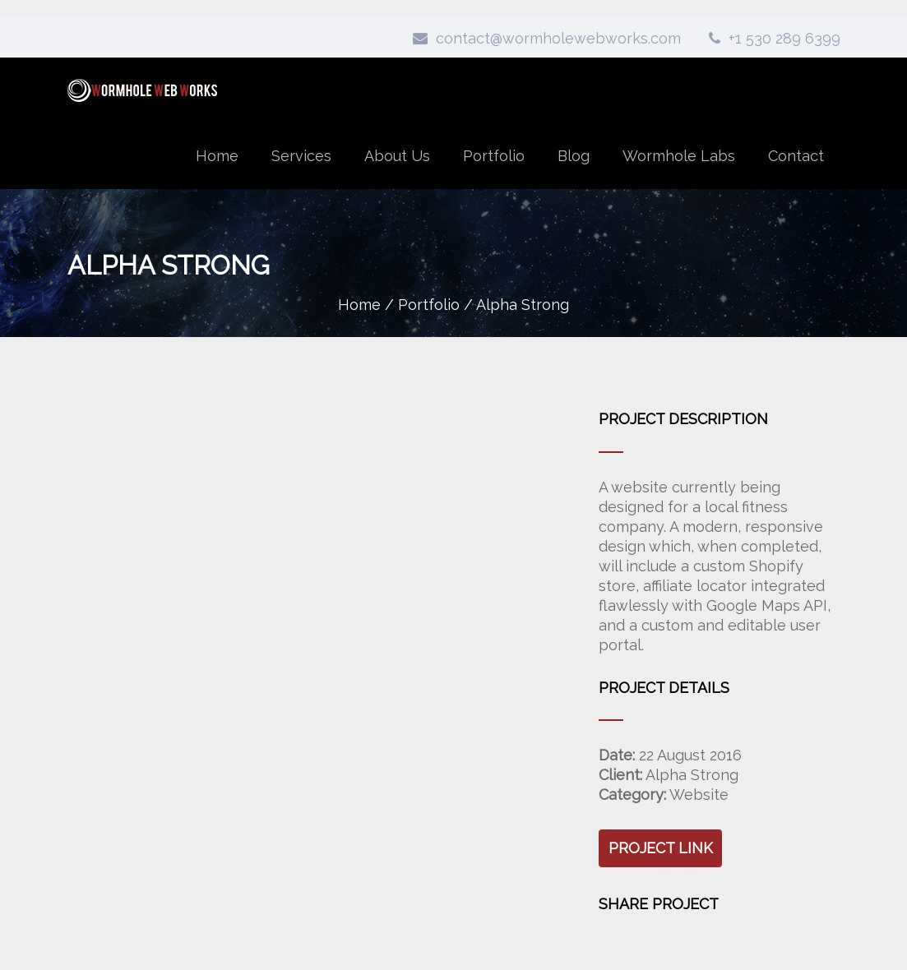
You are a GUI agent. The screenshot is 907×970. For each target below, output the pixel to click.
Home (217, 155)
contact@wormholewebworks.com (547, 38)
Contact (796, 155)
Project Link (661, 848)
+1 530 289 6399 (774, 38)
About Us (397, 155)
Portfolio (494, 155)
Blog (574, 155)
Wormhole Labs (678, 155)
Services (301, 155)
